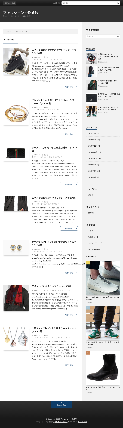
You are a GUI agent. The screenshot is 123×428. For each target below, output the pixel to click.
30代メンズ (55, 290)
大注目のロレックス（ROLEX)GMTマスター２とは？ (72, 3)
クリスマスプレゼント (41, 157)
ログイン (91, 231)
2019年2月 (92, 140)
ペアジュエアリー (53, 109)
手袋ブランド (54, 204)
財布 (50, 157)
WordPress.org (94, 249)
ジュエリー (52, 251)
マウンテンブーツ (39, 59)
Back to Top (61, 405)
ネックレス (52, 337)
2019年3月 (92, 133)
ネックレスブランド (64, 337)
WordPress (82, 422)
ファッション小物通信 (20, 12)
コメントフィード (95, 243)
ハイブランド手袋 (39, 204)
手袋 (47, 204)
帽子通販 (91, 213)
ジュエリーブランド (40, 109)
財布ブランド (57, 157)
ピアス (60, 251)
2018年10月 (93, 158)
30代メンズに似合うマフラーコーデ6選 (51, 286)
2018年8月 (92, 171)
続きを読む (69, 87)
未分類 (46, 57)
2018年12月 (93, 146)
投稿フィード (93, 237)
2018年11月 (93, 152)
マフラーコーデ (65, 290)
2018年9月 (92, 165)
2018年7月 (92, 177)
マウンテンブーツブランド (55, 59)
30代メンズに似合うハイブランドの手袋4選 (54, 197)
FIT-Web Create (61, 422)
